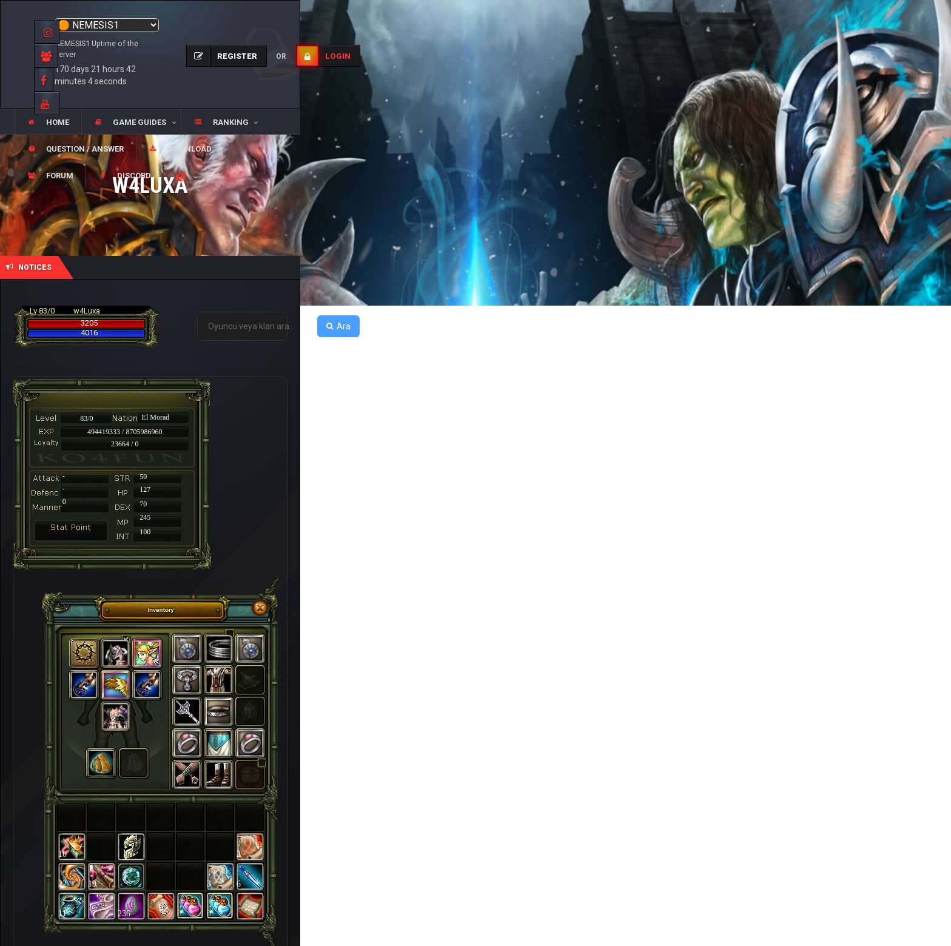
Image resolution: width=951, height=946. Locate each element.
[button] (131, 122)
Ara (338, 326)
